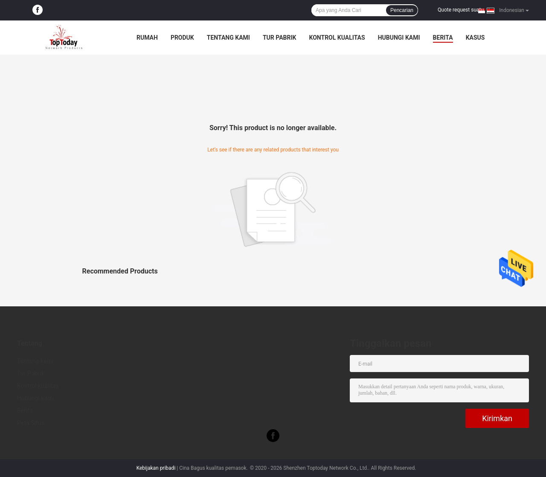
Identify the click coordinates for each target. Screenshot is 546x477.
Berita (443, 37)
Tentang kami (228, 37)
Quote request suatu (461, 10)
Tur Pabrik (279, 37)
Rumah (147, 37)
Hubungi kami (399, 37)
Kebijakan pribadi (156, 468)
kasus (475, 37)
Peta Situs (30, 422)
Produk (182, 37)
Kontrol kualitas (337, 37)
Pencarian (401, 10)
